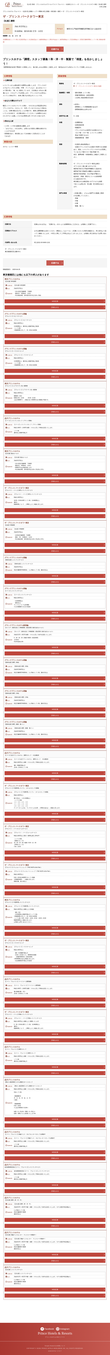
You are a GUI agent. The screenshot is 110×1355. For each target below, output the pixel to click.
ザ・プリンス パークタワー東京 (17, 488)
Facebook (49, 1329)
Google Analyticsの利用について (55, 1345)
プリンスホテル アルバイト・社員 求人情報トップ (20, 11)
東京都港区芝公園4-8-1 (13, 251)
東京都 (53, 11)
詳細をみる (55, 307)
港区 (59, 11)
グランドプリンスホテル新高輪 (16, 625)
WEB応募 (55, 301)
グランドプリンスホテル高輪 (16, 314)
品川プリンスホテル (12, 418)
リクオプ (59, 1351)
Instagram (65, 1329)
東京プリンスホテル (12, 279)
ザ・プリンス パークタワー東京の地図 (88, 86)
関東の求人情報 (44, 11)
